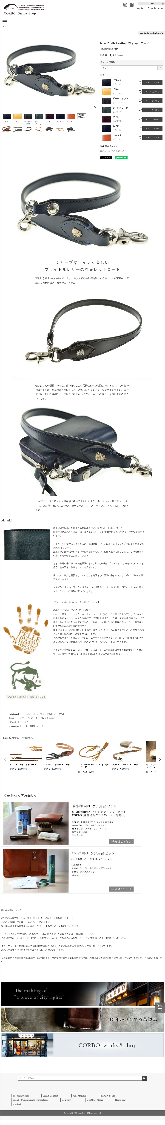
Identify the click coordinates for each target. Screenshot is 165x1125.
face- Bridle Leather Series (151, 32)
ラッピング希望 (108, 62)
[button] (5, 759)
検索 (144, 1078)
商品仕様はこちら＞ (110, 146)
